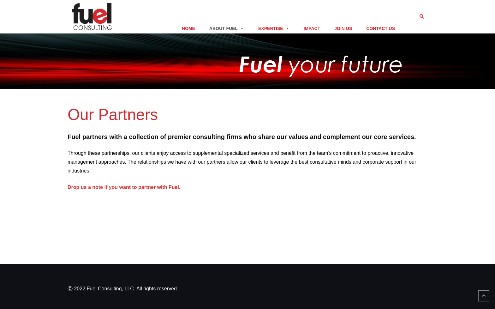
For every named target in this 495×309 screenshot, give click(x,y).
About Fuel (226, 28)
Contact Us (380, 28)
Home (188, 28)
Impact (312, 28)
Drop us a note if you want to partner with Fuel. (124, 187)
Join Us (343, 28)
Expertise (273, 28)
